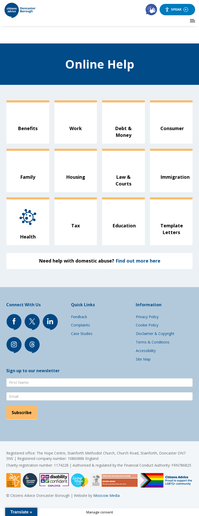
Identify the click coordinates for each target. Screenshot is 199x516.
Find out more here (138, 261)
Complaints (80, 325)
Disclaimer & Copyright (155, 333)
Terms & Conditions (152, 342)
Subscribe (22, 412)
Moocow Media (106, 495)
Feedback (79, 316)
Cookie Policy (147, 325)
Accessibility (146, 350)
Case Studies (82, 333)
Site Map (143, 359)
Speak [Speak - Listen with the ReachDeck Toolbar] (176, 9)
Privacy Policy (147, 316)
